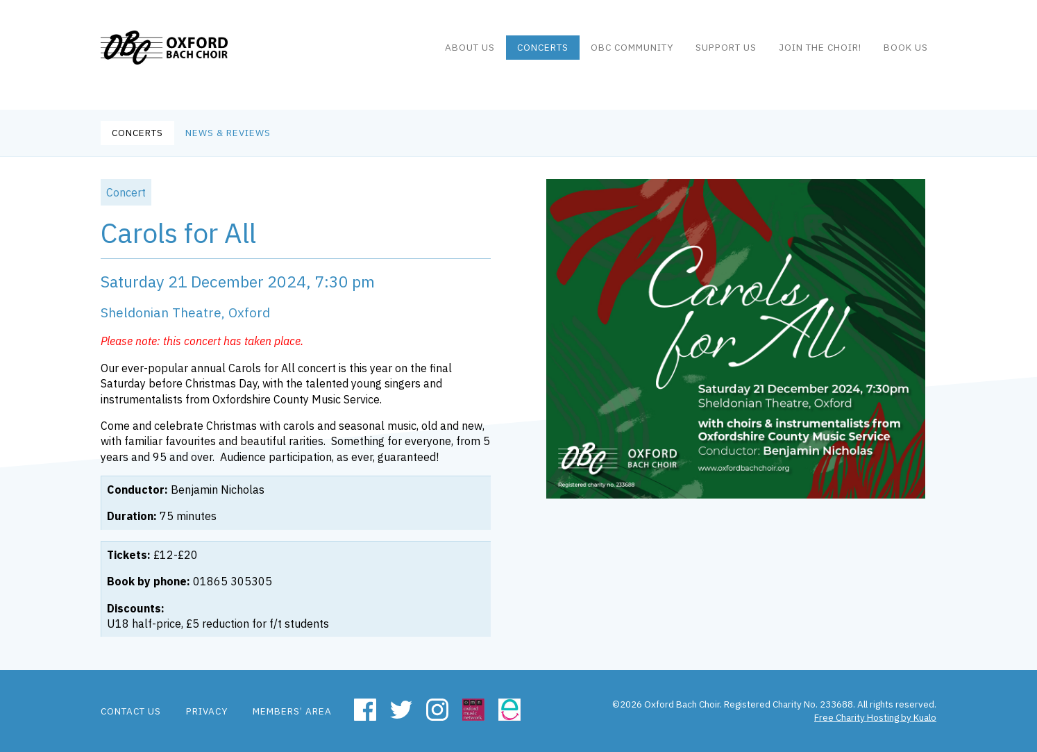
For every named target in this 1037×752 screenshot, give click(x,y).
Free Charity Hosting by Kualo (875, 717)
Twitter (401, 710)
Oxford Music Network (473, 710)
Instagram (437, 710)
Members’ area (292, 711)
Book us (906, 55)
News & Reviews (228, 132)
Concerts (542, 55)
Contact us (131, 711)
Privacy (207, 711)
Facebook (365, 710)
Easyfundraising (509, 710)
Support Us (726, 55)
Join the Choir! (820, 55)
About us (470, 55)
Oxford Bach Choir (182, 55)
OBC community (632, 55)
